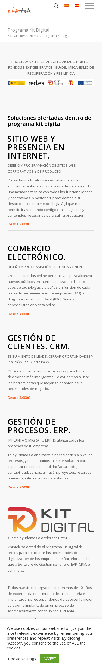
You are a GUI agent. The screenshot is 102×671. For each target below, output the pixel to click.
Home (34, 36)
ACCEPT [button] (50, 658)
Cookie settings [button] (22, 658)
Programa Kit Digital (28, 30)
